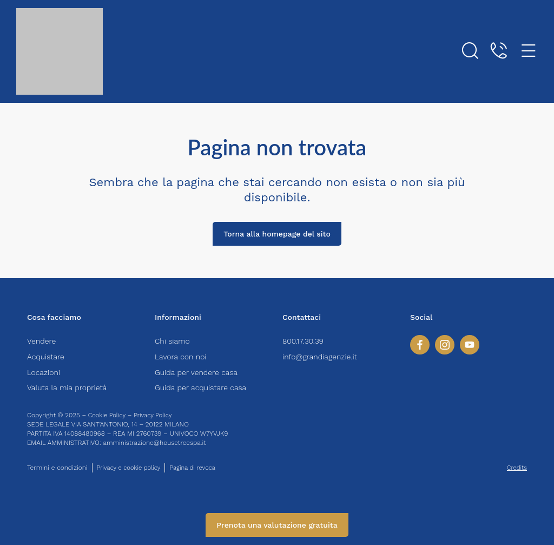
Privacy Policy (156, 415)
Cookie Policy (108, 415)
